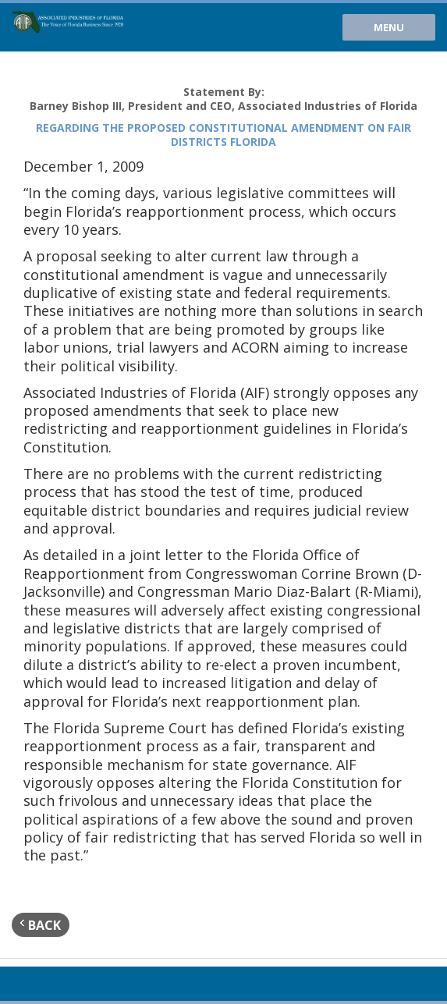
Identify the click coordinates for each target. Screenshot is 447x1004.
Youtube (22, 984)
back (40, 925)
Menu (389, 27)
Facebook (73, 984)
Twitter (47, 984)
